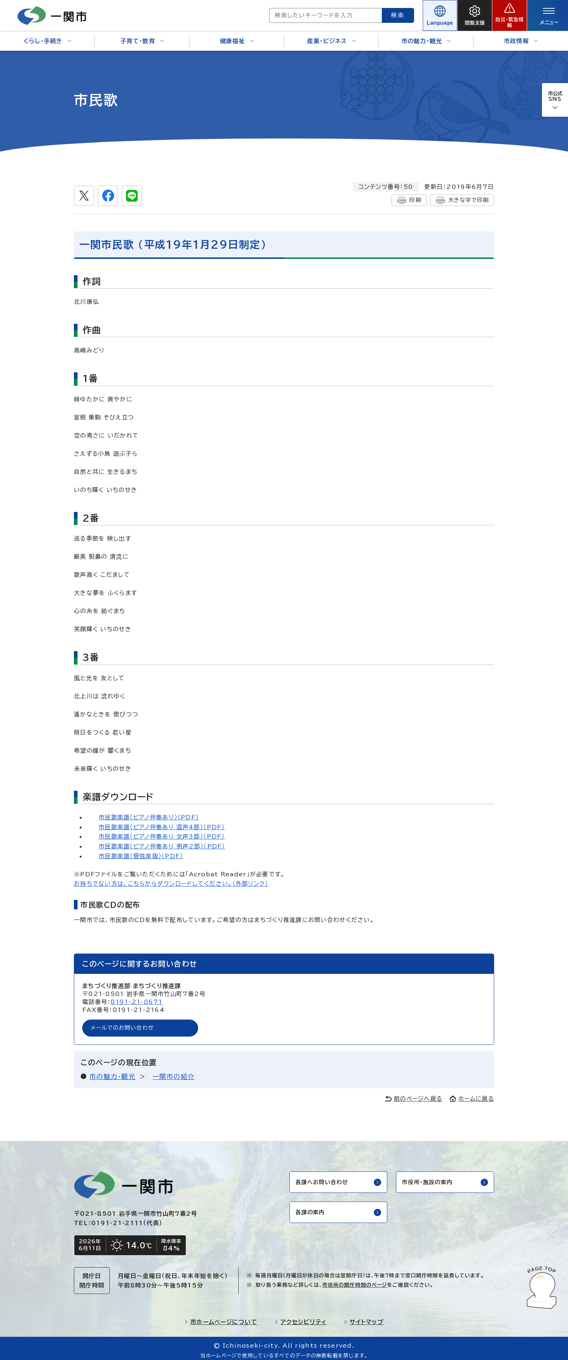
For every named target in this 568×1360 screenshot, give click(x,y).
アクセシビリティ (300, 1318)
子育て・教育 (142, 36)
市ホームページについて (220, 1318)
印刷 (405, 195)
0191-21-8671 (136, 997)
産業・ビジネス (331, 36)
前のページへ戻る (413, 1094)
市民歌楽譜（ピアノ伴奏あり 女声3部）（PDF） (162, 832)
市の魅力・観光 (426, 36)
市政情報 (521, 36)
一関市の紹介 (174, 1072)
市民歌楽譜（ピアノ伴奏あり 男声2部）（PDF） (162, 841)
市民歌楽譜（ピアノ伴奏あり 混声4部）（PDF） (162, 822)
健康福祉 (237, 36)
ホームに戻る (472, 1094)
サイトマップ (364, 1318)
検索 (371, 13)
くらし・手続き (47, 36)
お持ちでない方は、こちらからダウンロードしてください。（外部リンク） (171, 879)
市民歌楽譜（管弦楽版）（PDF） (141, 851)
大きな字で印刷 (461, 195)
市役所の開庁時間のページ (354, 1281)
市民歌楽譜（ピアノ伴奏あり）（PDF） (149, 812)
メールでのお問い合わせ (125, 1023)
